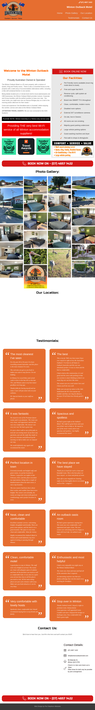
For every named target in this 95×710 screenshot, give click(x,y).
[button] (47, 164)
